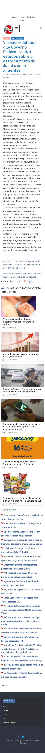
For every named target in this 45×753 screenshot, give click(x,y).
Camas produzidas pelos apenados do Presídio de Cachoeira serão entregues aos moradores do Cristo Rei (22, 264)
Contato (23, 743)
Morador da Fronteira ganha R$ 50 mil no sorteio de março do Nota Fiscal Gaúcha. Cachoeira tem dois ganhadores (21, 648)
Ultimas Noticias (17, 38)
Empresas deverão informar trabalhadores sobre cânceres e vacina (19, 322)
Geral (5, 719)
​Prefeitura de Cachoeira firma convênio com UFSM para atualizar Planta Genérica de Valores (21, 609)
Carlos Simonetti (27, 74)
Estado (6, 715)
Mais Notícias (8, 509)
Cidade (6, 38)
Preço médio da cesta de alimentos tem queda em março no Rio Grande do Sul (22, 499)
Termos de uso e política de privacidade (23, 741)
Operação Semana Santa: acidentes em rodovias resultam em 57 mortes (22, 390)
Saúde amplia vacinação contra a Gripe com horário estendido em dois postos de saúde (20, 621)
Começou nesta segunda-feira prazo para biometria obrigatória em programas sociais (21, 427)
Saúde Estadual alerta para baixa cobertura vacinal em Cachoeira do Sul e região (22, 275)
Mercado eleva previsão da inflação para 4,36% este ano (21, 355)
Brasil (5, 707)
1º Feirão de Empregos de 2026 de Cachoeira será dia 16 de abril (20, 463)
